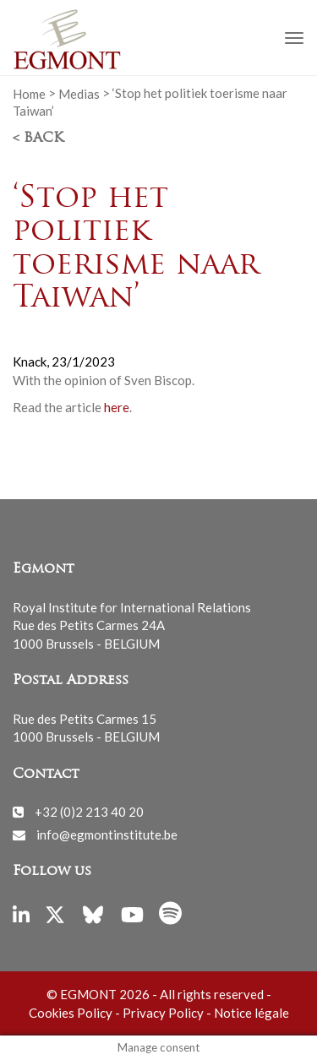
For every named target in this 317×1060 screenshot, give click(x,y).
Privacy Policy (163, 1012)
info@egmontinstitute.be (107, 834)
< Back (38, 138)
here (116, 407)
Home (29, 93)
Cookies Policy (70, 1012)
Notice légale (251, 1012)
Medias (79, 93)
